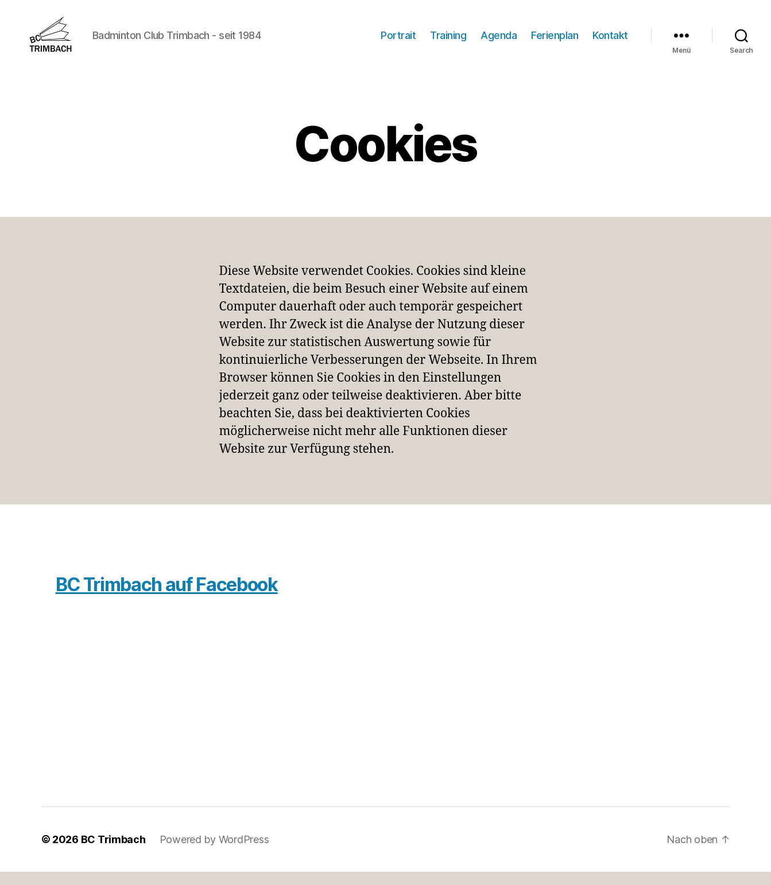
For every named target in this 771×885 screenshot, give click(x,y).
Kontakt (610, 42)
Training (448, 42)
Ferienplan (554, 42)
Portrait (398, 42)
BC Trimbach (113, 853)
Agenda (499, 42)
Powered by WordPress (214, 853)
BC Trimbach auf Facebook (167, 598)
